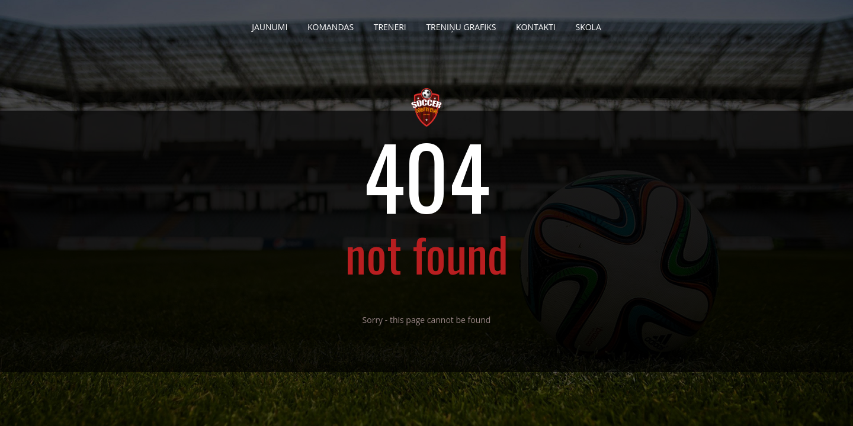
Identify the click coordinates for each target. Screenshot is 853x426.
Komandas (331, 22)
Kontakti (536, 22)
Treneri (390, 22)
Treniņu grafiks (461, 22)
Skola (588, 22)
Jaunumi (269, 22)
